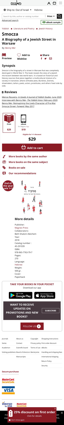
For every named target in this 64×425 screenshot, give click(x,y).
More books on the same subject (28, 162)
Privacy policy (36, 343)
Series (4, 343)
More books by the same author (28, 156)
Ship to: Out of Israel (16, 10)
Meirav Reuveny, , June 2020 (31, 97)
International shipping (49, 356)
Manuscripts (21, 356)
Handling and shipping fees (51, 352)
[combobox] (23, 16)
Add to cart (35, 148)
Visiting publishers (9, 352)
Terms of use (35, 347)
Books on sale (17, 167)
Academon (6, 347)
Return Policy (46, 361)
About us (19, 339)
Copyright (34, 339)
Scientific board (22, 347)
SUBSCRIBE (50, 310)
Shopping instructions (49, 339)
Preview (7, 58)
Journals (5, 339)
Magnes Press (21, 227)
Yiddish (5, 28)
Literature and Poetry (24, 28)
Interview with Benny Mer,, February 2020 (29, 100)
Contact (19, 343)
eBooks (44, 347)
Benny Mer (10, 47)
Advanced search (10, 20)
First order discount (48, 343)
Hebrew (38, 9)
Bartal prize (35, 352)
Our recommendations (22, 173)
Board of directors (23, 352)
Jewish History (45, 28)
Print (50, 16)
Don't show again (16, 420)
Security (44, 365)
